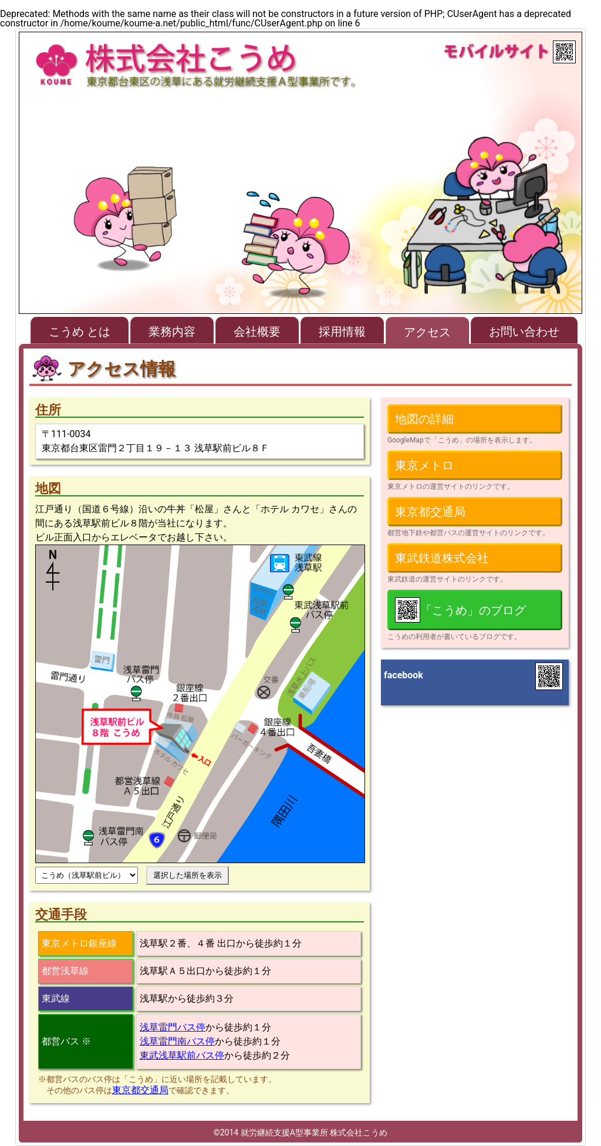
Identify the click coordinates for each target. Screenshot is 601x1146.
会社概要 (257, 331)
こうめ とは (79, 331)
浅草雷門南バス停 (177, 1041)
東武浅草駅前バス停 (182, 1055)
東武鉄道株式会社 (442, 558)
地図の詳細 (424, 419)
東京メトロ (424, 465)
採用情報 (342, 331)
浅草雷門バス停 (172, 1027)
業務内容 (171, 331)
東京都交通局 (140, 1090)
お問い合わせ (524, 331)
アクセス (427, 332)
